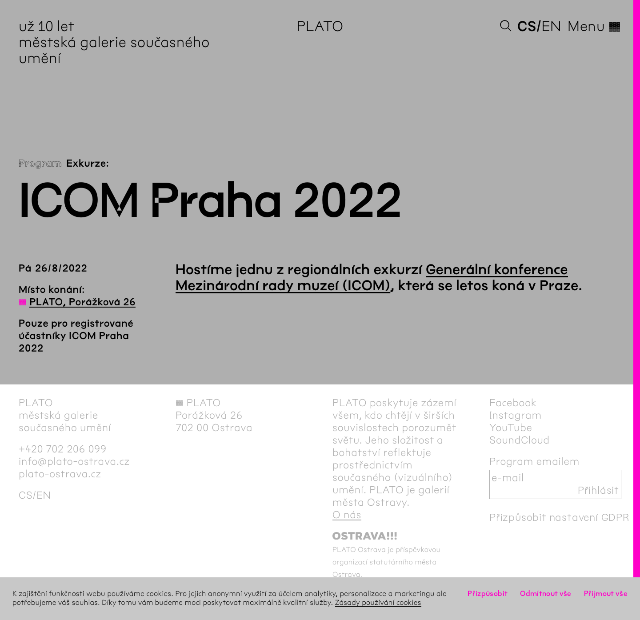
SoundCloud (519, 440)
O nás (346, 515)
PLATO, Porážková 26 (82, 302)
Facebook (513, 403)
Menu (594, 27)
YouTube (510, 428)
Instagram (515, 415)
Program (40, 163)
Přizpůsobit (488, 594)
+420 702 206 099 (63, 449)
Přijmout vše (606, 594)
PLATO (319, 26)
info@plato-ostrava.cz (74, 461)
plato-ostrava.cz (60, 474)
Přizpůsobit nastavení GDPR (559, 517)
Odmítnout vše (546, 594)
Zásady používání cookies (378, 603)
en (551, 26)
